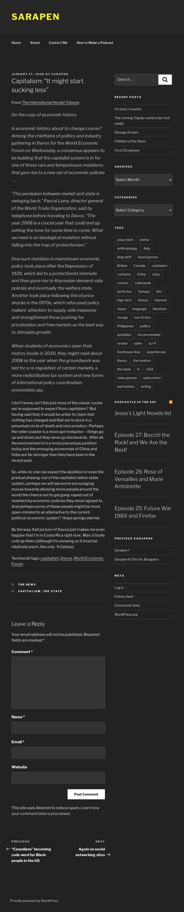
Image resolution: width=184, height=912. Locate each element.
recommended (149, 335)
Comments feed (127, 605)
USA (149, 369)
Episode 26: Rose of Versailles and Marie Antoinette (139, 479)
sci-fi (152, 343)
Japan (121, 309)
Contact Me (58, 43)
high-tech (124, 300)
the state (53, 591)
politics (145, 326)
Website (19, 767)
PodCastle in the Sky (136, 402)
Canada (139, 265)
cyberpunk (143, 283)
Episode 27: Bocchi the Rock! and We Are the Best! (142, 442)
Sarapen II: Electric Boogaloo (137, 559)
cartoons (124, 274)
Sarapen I (122, 550)
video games (127, 378)
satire (138, 343)
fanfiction (124, 291)
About (35, 43)
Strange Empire (126, 132)
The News (27, 584)
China (141, 274)
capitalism (49, 558)
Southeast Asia (128, 352)
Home (16, 43)
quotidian (124, 335)
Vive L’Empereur (127, 150)
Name (18, 717)
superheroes (156, 352)
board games (148, 257)
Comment (22, 651)
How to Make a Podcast (95, 43)
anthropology (127, 248)
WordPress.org (126, 614)
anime (144, 240)
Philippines (125, 326)
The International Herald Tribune (50, 102)
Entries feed (124, 596)
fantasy (144, 291)
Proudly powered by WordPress (34, 901)
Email (18, 742)
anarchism (125, 240)
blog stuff (124, 257)
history (143, 300)
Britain (122, 265)
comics (122, 283)
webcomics (152, 378)
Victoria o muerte (128, 109)
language (139, 309)
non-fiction (142, 317)
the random (142, 360)
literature (160, 309)
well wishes (125, 386)
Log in (119, 587)
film (159, 291)
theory (122, 360)
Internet (161, 300)
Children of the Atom (130, 141)
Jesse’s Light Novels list (143, 413)
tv (138, 369)
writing (146, 386)
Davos (66, 558)
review (122, 343)
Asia (147, 248)
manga (122, 317)
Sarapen (36, 17)
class (156, 274)
